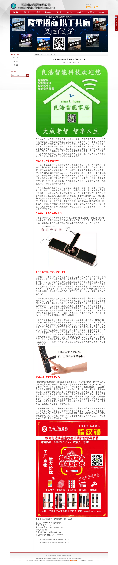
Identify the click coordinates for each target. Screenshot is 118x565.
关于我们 (48, 555)
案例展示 (80, 12)
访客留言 (102, 12)
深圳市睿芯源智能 (47, 560)
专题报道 (15, 65)
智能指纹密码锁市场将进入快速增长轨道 (52, 540)
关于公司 (26, 12)
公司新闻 (15, 58)
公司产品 (58, 12)
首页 (42, 54)
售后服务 (59, 555)
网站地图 (69, 555)
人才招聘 (69, 12)
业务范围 (37, 12)
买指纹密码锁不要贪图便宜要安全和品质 (52, 543)
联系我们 (91, 12)
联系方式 (64, 555)
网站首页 (15, 12)
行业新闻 (15, 61)
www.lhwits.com (56, 527)
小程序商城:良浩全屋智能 (63, 560)
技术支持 (54, 555)
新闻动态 (48, 12)
